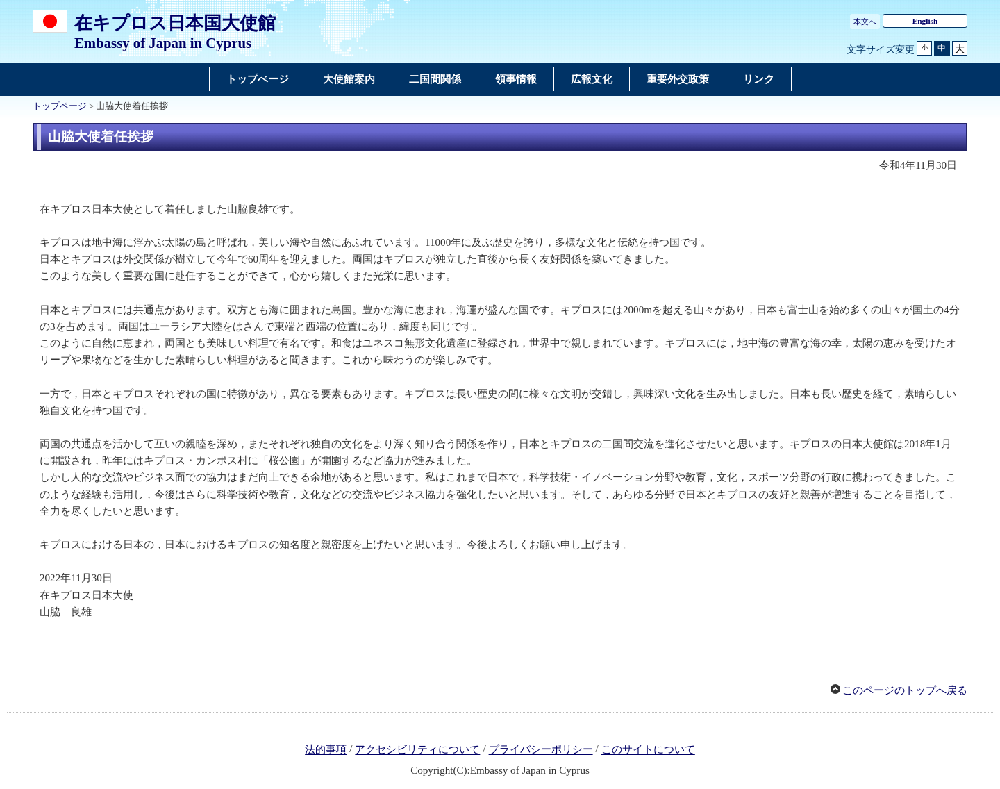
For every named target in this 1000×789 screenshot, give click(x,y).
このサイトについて (648, 750)
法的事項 (326, 750)
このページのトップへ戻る (904, 690)
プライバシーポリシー (541, 750)
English (925, 21)
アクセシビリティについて (417, 750)
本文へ (864, 21)
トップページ (60, 106)
